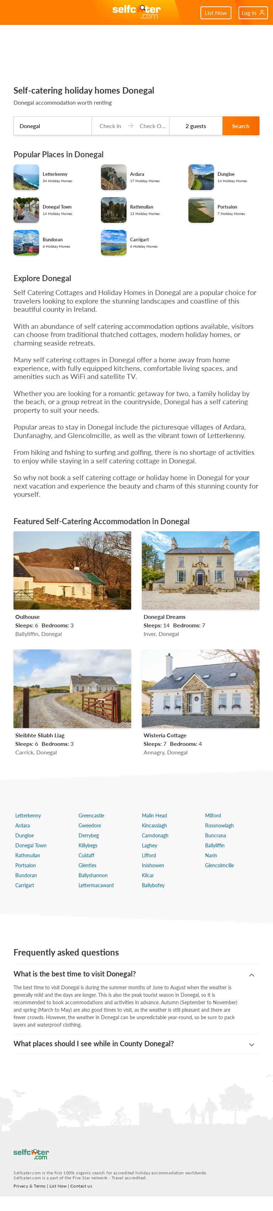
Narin (211, 855)
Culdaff (86, 855)
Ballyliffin (215, 845)
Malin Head (154, 815)
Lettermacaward (96, 885)
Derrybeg (89, 835)
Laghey (149, 845)
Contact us (81, 1200)
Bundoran (26, 875)
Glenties (87, 865)
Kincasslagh (154, 825)
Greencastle (91, 815)
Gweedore (90, 825)
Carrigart (24, 885)
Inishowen (153, 865)
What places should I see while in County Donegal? (94, 1058)
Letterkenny (28, 815)
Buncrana (215, 835)
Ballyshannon (93, 875)
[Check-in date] (108, 125)
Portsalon (25, 865)
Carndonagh (155, 835)
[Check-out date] (151, 125)
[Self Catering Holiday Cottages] (137, 12)
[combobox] (52, 125)
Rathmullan (27, 855)
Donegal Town (31, 845)
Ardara (22, 825)
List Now (216, 12)
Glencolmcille (219, 865)
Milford (213, 815)
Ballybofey (153, 885)
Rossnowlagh (219, 825)
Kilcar (148, 875)
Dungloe (24, 835)
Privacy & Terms (30, 1200)
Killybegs (88, 845)
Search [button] (241, 125)
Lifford (149, 855)
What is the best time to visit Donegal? (75, 974)
